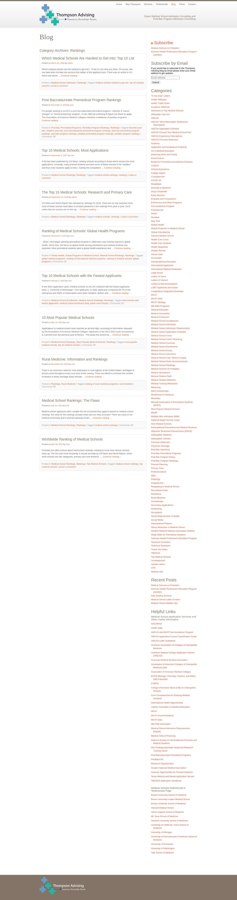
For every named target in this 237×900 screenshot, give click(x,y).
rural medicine (126, 384)
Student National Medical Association (168, 768)
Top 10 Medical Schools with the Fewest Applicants (82, 276)
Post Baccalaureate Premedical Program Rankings (81, 100)
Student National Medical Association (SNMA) (173, 531)
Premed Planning (159, 464)
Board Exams (157, 158)
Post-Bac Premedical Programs (66, 127)
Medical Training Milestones (164, 383)
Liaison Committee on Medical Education (170, 707)
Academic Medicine (160, 107)
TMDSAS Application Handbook (166, 780)
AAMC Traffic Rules (160, 103)
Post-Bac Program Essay (163, 457)
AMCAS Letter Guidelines (163, 641)
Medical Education (160, 309)
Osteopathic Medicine (161, 435)
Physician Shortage (160, 446)
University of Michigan (161, 832)
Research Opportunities (162, 763)
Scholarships (157, 501)
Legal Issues (157, 272)
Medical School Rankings (63, 175)
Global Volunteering (160, 232)
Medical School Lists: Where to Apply (168, 358)
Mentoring (156, 387)
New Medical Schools (161, 424)
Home (119, 4)
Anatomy (155, 143)
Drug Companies (159, 191)
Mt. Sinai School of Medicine (164, 816)
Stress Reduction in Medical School (168, 527)
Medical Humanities (160, 313)
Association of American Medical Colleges (171, 672)
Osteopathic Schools (161, 438)
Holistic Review (158, 250)
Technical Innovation (161, 542)
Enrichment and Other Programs (166, 202)
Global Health (57, 255)
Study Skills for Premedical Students (168, 534)
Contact (192, 4)
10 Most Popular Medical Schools (68, 318)
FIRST (154, 213)
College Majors (158, 173)
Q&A (153, 475)
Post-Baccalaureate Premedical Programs (171, 755)
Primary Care (157, 468)
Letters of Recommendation (164, 284)
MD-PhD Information (161, 724)
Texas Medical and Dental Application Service (172, 776)
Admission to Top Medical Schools (167, 110)
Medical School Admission (63, 82)
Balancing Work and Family (164, 154)
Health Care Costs (160, 239)
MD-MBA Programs (160, 306)
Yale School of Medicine (162, 852)
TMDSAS (155, 553)
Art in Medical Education (162, 151)
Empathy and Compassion (163, 199)
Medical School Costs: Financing (166, 339)
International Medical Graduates (166, 269)
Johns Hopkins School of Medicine (167, 812)
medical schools (102, 216)
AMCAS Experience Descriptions (166, 136)
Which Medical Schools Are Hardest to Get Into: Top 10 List (88, 58)
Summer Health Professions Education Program (174, 538)
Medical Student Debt (161, 376)
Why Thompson (133, 4)
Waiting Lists (157, 571)
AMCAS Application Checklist (165, 128)
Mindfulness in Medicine (162, 395)
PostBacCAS (157, 759)
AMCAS (155, 118)
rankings (123, 175)
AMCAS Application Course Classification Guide (174, 636)
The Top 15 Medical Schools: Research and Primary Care (87, 192)
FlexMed (155, 217)
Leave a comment (59, 86)
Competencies (158, 176)
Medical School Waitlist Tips (164, 603)
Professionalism (158, 472)
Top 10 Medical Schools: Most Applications (75, 150)
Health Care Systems (161, 243)
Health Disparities (159, 247)
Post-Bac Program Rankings (95, 127)
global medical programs (53, 258)
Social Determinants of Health (165, 516)
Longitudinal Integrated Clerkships (167, 291)
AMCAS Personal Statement (164, 139)
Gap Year (155, 221)
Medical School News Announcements (169, 361)
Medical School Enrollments (64, 300)
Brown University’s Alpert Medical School (170, 799)
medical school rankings (106, 175)
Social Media (157, 520)
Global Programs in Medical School (82, 255)
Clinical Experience (160, 169)
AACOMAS (156, 623)
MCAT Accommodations (162, 715)
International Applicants (162, 265)
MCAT (154, 295)
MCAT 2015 (156, 298)
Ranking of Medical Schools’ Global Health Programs (83, 231)
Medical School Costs (161, 335)
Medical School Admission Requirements (170, 328)
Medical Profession (160, 317)
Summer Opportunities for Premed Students (172, 772)
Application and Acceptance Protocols (169, 147)
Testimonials (162, 4)
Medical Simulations (160, 372)
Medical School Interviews (163, 354)
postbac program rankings (127, 134)
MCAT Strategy (158, 302)
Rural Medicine (68, 384)
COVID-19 (156, 180)
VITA (153, 568)
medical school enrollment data (74, 303)
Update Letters (158, 564)
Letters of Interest (159, 280)
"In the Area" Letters (160, 96)
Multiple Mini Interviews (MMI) (165, 416)
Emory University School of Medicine (168, 803)
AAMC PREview (159, 99)
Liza (71, 105)
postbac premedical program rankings (96, 134)
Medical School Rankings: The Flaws (71, 401)
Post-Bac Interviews (160, 449)
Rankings (81, 82)
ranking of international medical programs (85, 258)
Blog (173, 4)
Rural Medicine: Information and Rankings (74, 359)
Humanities (156, 258)
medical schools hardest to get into (112, 82)
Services (148, 4)
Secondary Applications (162, 505)
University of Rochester (162, 844)
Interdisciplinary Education (163, 261)
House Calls (157, 254)
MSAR (154, 412)
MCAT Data (156, 720)
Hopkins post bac (54, 130)
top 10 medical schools (69, 345)
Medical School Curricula (163, 343)
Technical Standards (160, 545)
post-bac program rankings (64, 134)
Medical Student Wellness (163, 380)
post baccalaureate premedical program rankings (87, 130)
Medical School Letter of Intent (165, 599)
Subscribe (163, 42)
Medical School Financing (163, 736)
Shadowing (156, 508)
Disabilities (156, 184)
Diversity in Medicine (161, 188)
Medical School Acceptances (164, 321)
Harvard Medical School (162, 236)
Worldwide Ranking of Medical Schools (72, 439)
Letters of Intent (158, 276)
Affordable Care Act (160, 114)
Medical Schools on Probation (165, 48)
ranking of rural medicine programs (101, 384)
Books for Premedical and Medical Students (172, 162)
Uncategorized (158, 560)
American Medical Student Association (169, 660)
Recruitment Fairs (159, 490)
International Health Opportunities (167, 702)
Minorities (155, 398)
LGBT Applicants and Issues (164, 287)
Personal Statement (160, 442)
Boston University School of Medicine (168, 795)
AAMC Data (156, 628)
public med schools (99, 303)
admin (70, 63)
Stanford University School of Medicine (169, 820)
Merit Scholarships (160, 391)
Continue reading (70, 75)
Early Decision (158, 195)
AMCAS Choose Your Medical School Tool (171, 132)
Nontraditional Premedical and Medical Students (174, 427)
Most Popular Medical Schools (91, 342)
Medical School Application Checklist (168, 332)
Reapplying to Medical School (165, 486)
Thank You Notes (159, 549)
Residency (156, 494)
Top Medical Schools (96, 464)
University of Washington (163, 848)
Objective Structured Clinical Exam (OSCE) (171, 431)
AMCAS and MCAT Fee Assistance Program (172, 632)
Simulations (156, 512)
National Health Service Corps (165, 420)
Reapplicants (157, 483)
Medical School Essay (161, 350)
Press (182, 4)
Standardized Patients (161, 523)
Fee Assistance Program (162, 206)
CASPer (155, 165)
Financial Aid (157, 210)
